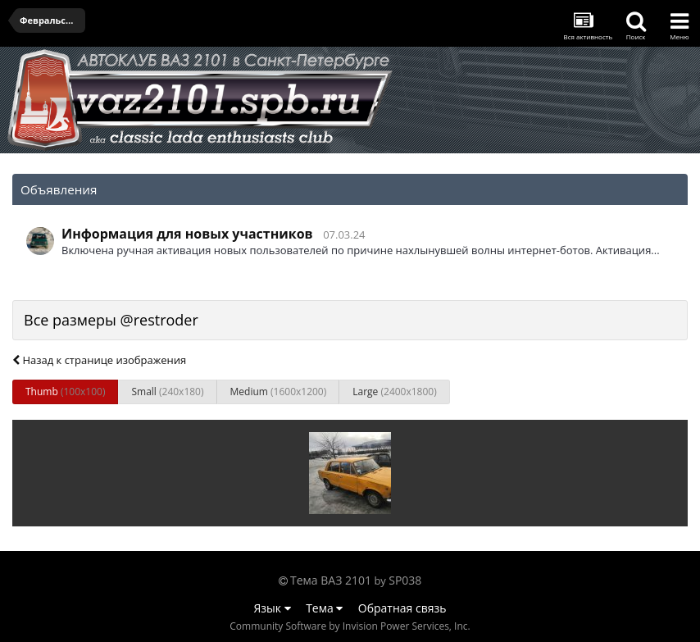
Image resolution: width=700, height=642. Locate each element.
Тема (324, 608)
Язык (272, 608)
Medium (278, 391)
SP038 (405, 580)
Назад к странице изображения (99, 360)
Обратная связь (402, 608)
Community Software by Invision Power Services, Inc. (350, 626)
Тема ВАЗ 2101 (330, 580)
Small (167, 391)
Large (394, 391)
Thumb (65, 391)
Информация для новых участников (187, 234)
